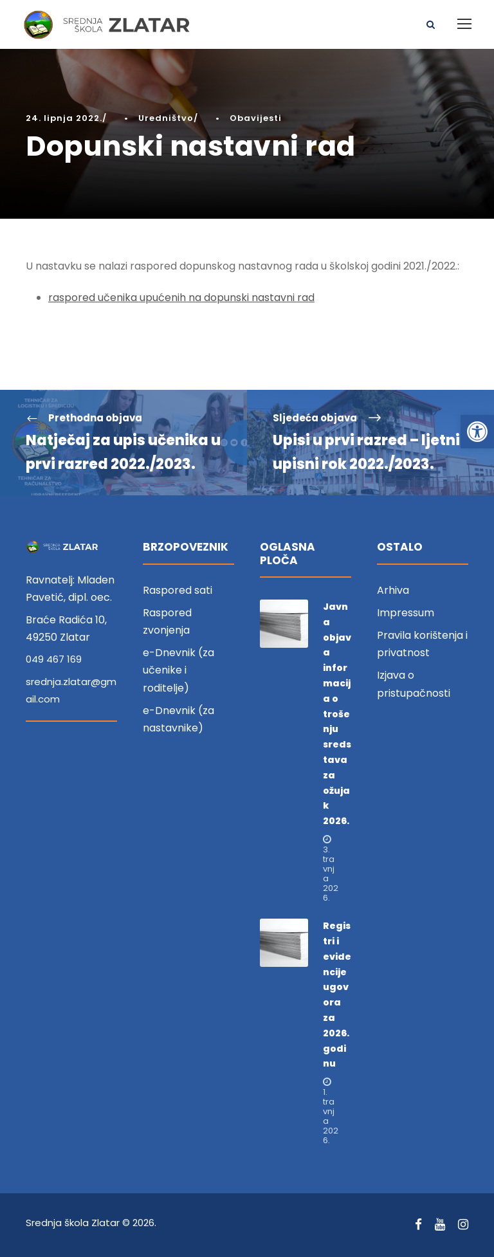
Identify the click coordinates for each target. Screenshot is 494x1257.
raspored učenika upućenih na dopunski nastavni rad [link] (181, 297)
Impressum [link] (405, 612)
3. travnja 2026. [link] (330, 873)
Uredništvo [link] (166, 118)
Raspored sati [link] (177, 590)
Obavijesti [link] (256, 118)
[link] (477, 431)
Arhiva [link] (393, 590)
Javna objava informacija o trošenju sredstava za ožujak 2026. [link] (337, 713)
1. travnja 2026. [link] (330, 1116)
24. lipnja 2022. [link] (64, 118)
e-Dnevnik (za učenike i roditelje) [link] (178, 670)
